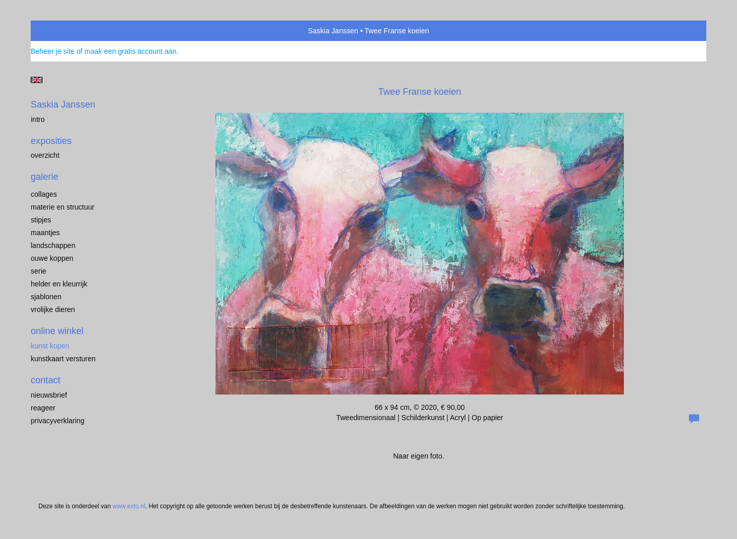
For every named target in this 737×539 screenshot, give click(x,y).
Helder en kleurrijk (59, 284)
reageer (43, 408)
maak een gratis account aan (130, 51)
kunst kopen (50, 346)
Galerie (44, 177)
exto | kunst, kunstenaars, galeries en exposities (60, 30)
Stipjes (41, 220)
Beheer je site (53, 51)
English (36, 80)
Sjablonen (46, 297)
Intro (38, 119)
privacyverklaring (57, 421)
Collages (44, 194)
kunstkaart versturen (63, 359)
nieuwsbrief (49, 395)
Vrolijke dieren (53, 309)
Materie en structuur (63, 207)
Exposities (51, 141)
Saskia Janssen (333, 31)
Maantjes (45, 233)
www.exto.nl (129, 506)
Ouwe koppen (52, 258)
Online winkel (57, 331)
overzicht (45, 155)
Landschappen (53, 245)
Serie (38, 271)
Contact (45, 380)
